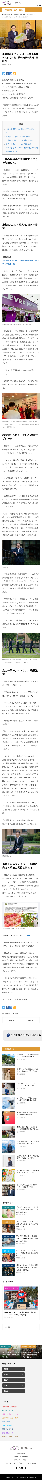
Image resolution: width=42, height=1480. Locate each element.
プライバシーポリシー (21, 1460)
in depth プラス (7, 1410)
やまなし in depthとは (21, 1457)
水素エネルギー (7, 1425)
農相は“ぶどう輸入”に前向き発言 (18, 137)
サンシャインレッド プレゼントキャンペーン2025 (21, 1463)
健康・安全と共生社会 (10, 1414)
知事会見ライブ (7, 1433)
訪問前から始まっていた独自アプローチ (21, 140)
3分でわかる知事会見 (9, 1407)
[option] (10, 1352)
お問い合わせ (21, 1453)
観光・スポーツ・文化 (10, 1436)
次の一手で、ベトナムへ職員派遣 (18, 144)
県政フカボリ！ (7, 1429)
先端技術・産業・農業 (14, 10)
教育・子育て (7, 1421)
